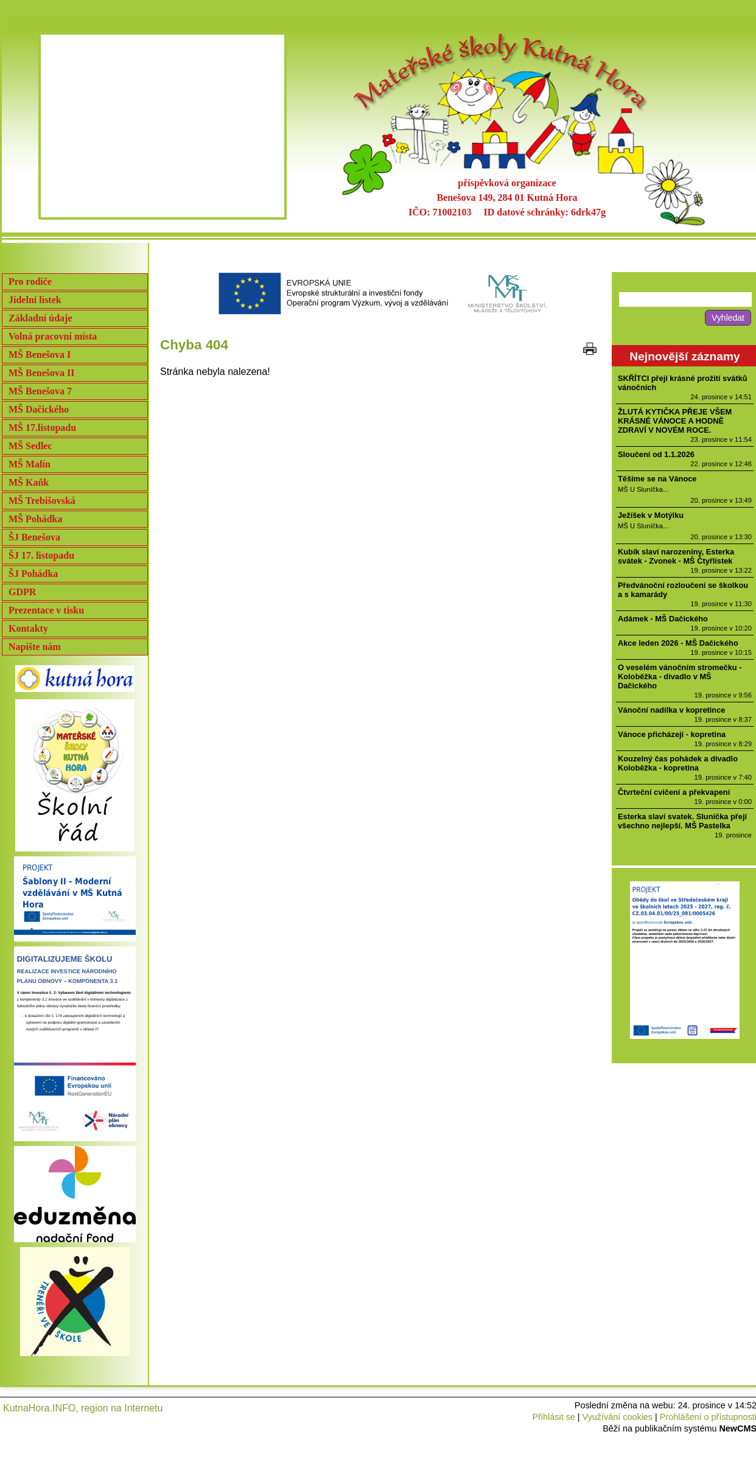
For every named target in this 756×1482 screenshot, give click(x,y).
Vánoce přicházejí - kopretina (672, 734)
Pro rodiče (30, 281)
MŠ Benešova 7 (40, 391)
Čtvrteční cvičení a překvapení (674, 792)
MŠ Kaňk (29, 482)
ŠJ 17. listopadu (41, 555)
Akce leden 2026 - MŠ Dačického (678, 643)
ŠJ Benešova (34, 537)
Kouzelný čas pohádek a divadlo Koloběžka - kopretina (678, 763)
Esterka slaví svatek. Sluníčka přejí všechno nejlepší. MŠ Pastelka (682, 821)
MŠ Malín (30, 464)
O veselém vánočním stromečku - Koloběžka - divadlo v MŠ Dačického (679, 676)
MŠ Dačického (39, 409)
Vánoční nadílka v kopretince (671, 710)
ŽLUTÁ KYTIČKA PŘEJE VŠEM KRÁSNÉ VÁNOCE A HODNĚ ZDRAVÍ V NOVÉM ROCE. (675, 421)
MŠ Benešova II (41, 373)
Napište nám (35, 646)
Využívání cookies (618, 1417)
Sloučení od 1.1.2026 (656, 454)
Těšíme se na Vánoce (657, 478)
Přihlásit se (553, 1417)
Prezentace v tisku (46, 610)
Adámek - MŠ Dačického (663, 618)
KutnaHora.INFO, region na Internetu (83, 1408)
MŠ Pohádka (35, 519)
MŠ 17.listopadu (42, 427)
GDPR (22, 592)
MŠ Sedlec (30, 446)
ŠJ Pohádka (33, 573)
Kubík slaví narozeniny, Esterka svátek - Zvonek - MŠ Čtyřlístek (676, 556)
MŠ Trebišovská (42, 500)
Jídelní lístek (35, 300)
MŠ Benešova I (40, 354)
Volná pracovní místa (53, 336)
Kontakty (28, 628)
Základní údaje (40, 318)
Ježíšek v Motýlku (651, 515)
